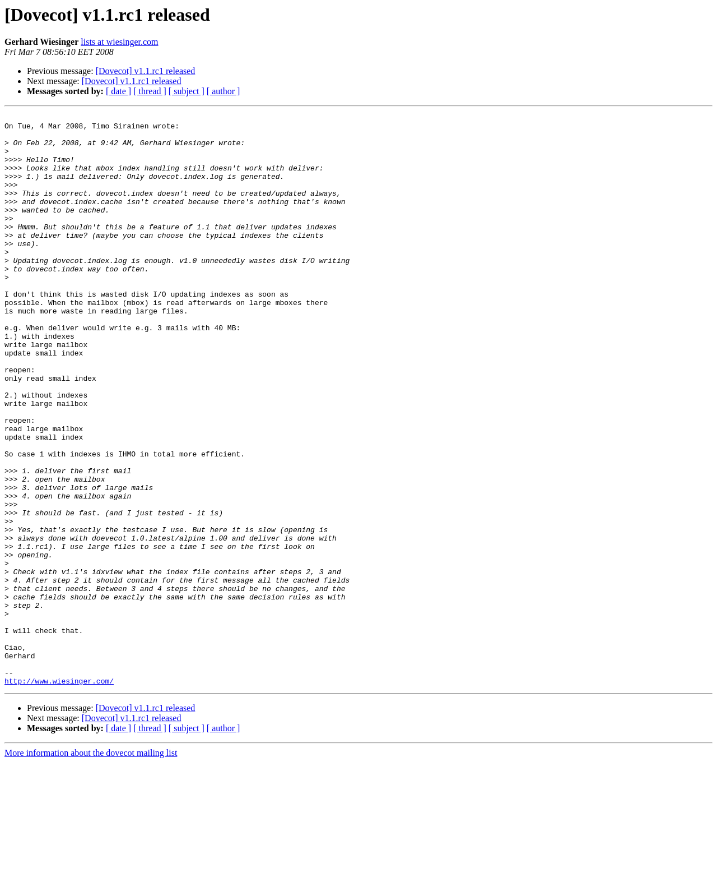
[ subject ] (186, 91)
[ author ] (223, 91)
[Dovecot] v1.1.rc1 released (145, 71)
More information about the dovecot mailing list (90, 867)
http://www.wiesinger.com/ (59, 795)
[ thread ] (149, 91)
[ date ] (118, 91)
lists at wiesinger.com (119, 42)
